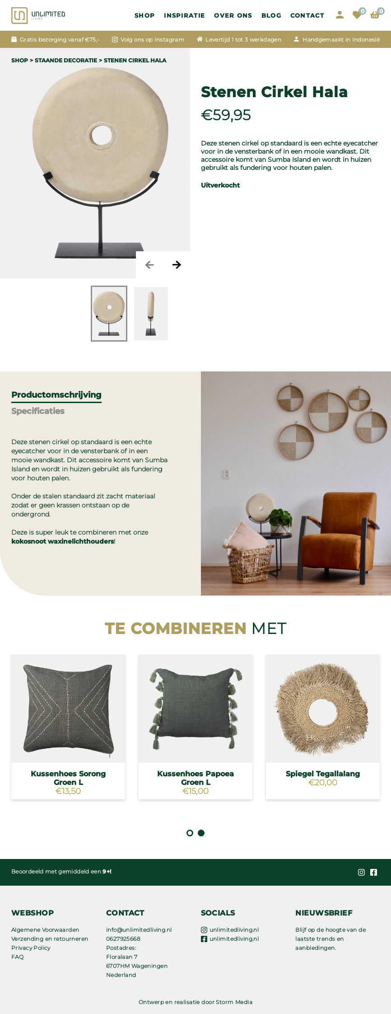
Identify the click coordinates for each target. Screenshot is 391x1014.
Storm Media (234, 1002)
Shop (145, 15)
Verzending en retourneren (49, 938)
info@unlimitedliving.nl (139, 929)
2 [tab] (201, 833)
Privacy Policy (31, 947)
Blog (271, 15)
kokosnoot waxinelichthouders (62, 541)
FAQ (17, 956)
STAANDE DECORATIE (66, 60)
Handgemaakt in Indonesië (341, 39)
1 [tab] (189, 833)
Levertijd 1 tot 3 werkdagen (243, 39)
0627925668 (123, 938)
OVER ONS (233, 15)
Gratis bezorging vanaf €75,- (59, 39)
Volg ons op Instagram (152, 39)
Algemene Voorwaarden (45, 929)
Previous (149, 264)
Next (176, 264)
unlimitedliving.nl (234, 929)
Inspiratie (184, 15)
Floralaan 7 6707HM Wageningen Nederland (137, 965)
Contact (307, 15)
